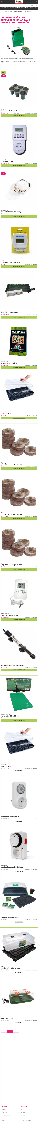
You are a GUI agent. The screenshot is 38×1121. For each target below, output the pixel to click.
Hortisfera (3, 109)
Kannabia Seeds (4, 210)
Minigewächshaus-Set (10, 918)
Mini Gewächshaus (8, 1018)
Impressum (24, 1115)
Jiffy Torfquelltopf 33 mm (11, 514)
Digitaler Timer (7, 161)
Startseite (3, 11)
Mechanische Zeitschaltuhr (12, 867)
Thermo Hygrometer (9, 615)
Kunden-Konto (6, 1115)
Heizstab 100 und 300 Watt (12, 666)
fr (33, 5)
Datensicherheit (7, 1118)
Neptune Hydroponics (6, 664)
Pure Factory (4, 260)
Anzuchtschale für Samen (11, 111)
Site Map (23, 1112)
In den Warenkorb (19, 115)
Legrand (3, 815)
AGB (22, 1109)
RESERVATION (19, 770)
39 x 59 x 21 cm (4, 764)
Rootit (2, 915)
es (29, 5)
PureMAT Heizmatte (9, 313)
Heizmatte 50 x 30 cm (10, 716)
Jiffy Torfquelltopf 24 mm (12, 565)
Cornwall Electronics (6, 159)
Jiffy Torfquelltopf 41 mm (11, 464)
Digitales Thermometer (10, 262)
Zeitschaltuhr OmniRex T (11, 817)
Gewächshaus (6, 413)
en (31, 5)
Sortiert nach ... (7, 69)
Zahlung (4, 1112)
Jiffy (2, 462)
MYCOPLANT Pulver (9, 363)
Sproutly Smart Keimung (11, 212)
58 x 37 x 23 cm (4, 411)
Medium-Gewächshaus (10, 968)
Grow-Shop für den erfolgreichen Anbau (16, 11)
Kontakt (23, 1118)
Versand (4, 1109)
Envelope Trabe (4, 361)
